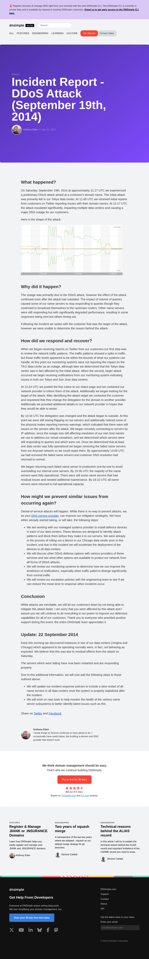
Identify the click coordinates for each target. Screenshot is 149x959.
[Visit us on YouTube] (21, 930)
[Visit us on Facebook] (48, 930)
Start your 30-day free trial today (32, 917)
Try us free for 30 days (74, 779)
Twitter (38, 713)
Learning (58, 33)
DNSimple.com (108, 889)
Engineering (40, 33)
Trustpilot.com (68, 795)
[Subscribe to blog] (137, 927)
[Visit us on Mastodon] (56, 930)
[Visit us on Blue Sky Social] (39, 930)
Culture (72, 33)
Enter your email (109, 922)
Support (105, 894)
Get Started (89, 33)
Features (23, 33)
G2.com (85, 795)
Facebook (55, 713)
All (11, 33)
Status (104, 904)
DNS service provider (45, 515)
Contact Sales (107, 33)
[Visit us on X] (11, 930)
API (102, 908)
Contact (105, 899)
